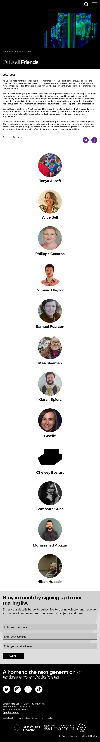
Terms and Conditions (27, 718)
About (13, 51)
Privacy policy (47, 718)
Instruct (73, 736)
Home (5, 51)
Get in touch (8, 718)
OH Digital (92, 736)
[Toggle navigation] (94, 4)
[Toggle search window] (86, 4)
